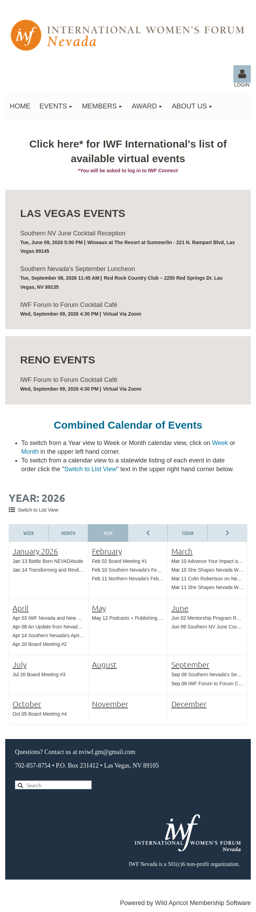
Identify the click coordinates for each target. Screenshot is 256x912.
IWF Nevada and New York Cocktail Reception (78, 618)
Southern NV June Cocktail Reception (72, 233)
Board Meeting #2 (47, 644)
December (189, 703)
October (27, 703)
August (104, 664)
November (110, 703)
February (107, 551)
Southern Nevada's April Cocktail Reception (75, 635)
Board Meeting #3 (46, 674)
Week (28, 533)
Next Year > (227, 533)
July (19, 664)
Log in (242, 74)
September (190, 664)
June (179, 607)
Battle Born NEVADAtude (56, 561)
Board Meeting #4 (47, 714)
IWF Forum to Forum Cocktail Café (68, 304)
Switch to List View (38, 510)
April (21, 607)
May (99, 607)
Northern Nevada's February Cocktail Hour (154, 578)
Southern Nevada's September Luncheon (77, 268)
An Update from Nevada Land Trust (66, 627)
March (182, 551)
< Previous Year (148, 533)
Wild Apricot (171, 902)
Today (188, 533)
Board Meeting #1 (127, 561)
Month (68, 533)
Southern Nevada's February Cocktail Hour (154, 570)
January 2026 (35, 551)
